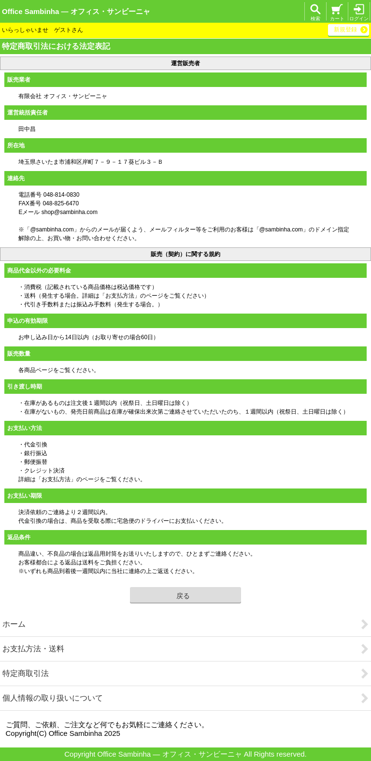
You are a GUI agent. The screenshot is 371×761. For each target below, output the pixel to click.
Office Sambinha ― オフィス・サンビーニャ (76, 11)
